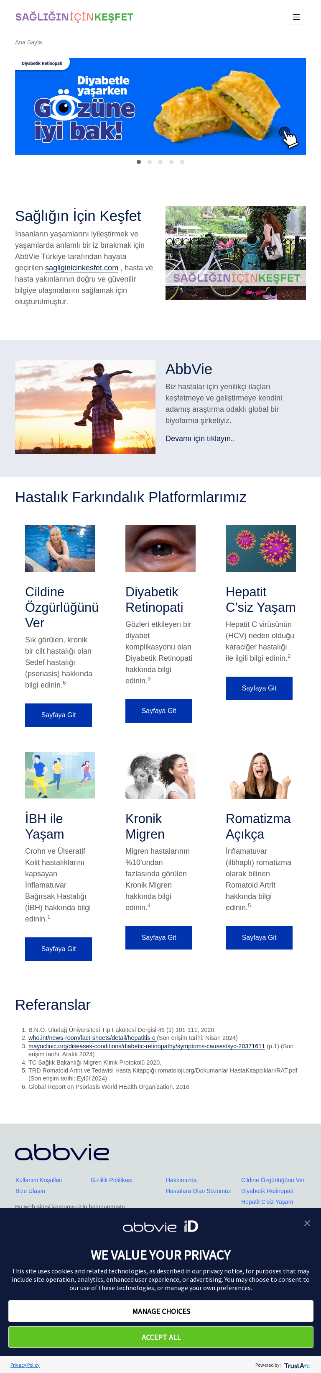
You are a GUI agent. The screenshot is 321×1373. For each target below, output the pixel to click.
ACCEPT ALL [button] (161, 1337)
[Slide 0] (139, 162)
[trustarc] (296, 1365)
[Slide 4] (182, 162)
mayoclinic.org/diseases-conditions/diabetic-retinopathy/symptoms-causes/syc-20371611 (146, 1046)
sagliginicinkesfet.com (81, 268)
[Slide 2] (160, 162)
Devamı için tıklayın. (199, 438)
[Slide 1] (150, 162)
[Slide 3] (171, 162)
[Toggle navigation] (296, 17)
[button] (307, 1222)
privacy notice (222, 1271)
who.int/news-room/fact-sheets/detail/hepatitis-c (92, 1037)
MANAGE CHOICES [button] (161, 1311)
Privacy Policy (25, 1365)
